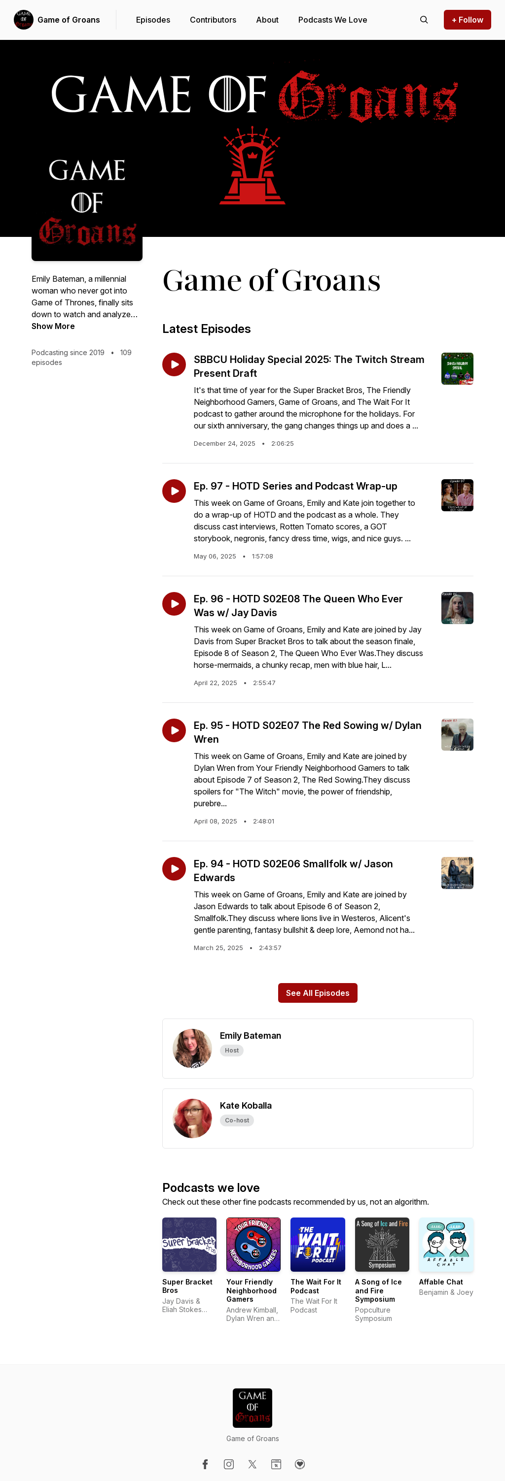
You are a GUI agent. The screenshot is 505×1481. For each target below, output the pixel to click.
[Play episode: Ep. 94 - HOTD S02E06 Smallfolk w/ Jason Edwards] (174, 869)
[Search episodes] (424, 20)
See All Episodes (318, 993)
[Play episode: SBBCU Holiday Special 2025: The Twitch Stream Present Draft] (174, 364)
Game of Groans (68, 20)
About (267, 20)
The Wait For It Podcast (315, 1286)
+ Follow (467, 20)
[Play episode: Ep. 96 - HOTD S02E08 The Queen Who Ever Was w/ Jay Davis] (174, 604)
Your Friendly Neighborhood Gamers (251, 1290)
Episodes (153, 20)
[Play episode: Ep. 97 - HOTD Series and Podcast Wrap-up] (174, 491)
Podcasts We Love (332, 20)
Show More (53, 326)
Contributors (213, 20)
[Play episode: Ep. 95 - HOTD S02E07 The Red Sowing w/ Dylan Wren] (174, 730)
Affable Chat (441, 1282)
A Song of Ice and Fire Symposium (378, 1290)
